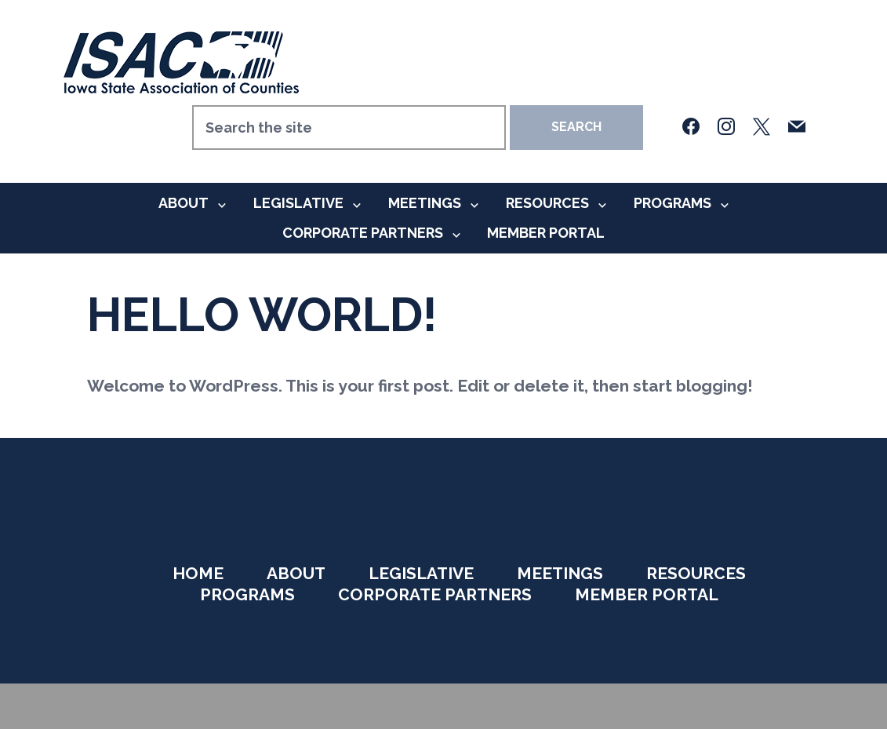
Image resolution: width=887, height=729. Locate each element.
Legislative (298, 203)
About (183, 203)
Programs (672, 203)
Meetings (424, 203)
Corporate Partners (362, 232)
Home (198, 573)
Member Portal (546, 232)
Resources (547, 203)
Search (576, 126)
